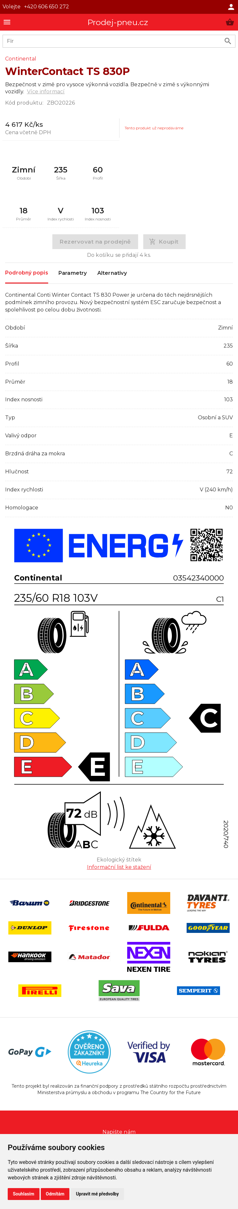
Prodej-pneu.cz (117, 22)
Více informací (46, 91)
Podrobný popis (26, 273)
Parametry (72, 273)
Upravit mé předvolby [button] (97, 1193)
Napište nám (119, 1132)
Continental (20, 59)
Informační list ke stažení (119, 867)
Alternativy (112, 273)
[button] (230, 22)
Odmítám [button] (55, 1193)
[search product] (228, 41)
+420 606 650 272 (46, 7)
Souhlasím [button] (23, 1193)
